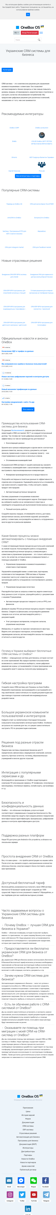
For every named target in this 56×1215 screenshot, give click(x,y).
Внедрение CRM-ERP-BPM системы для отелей (14, 276)
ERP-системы (28, 1130)
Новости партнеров (28, 1162)
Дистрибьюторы (28, 1151)
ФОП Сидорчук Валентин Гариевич (42, 157)
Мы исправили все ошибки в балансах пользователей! (24, 364)
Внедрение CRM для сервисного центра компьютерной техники (41, 276)
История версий (28, 1115)
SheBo (14, 141)
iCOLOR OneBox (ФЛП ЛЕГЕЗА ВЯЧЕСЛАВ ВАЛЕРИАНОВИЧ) (41, 142)
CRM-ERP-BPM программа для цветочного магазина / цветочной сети (14, 324)
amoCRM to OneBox (14, 218)
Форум (28, 1119)
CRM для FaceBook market (42, 247)
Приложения (28, 1108)
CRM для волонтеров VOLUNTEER (42, 204)
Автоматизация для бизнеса (28, 1137)
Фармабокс (42, 231)
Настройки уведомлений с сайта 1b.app (18, 402)
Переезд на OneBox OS (14, 204)
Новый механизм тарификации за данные (19, 389)
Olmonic (14, 157)
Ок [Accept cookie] (28, 14)
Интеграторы (28, 1148)
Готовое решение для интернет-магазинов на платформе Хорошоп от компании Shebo (41, 292)
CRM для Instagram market (14, 247)
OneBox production (41, 128)
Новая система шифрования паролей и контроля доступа (25, 377)
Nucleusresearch (17, 430)
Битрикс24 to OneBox (41, 218)
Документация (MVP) (28, 1144)
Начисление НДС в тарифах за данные (18, 351)
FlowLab (42, 171)
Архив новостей (28, 1166)
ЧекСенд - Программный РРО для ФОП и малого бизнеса (14, 232)
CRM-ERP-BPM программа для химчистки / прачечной (42, 308)
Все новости (28, 409)
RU (16, 33)
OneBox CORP (14, 128)
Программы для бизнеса (28, 1141)
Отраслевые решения (28, 1133)
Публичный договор (28, 1170)
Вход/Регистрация (29, 33)
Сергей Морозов (14, 171)
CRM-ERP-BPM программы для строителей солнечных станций (14, 292)
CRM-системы (28, 1126)
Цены (28, 1111)
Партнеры (28, 1155)
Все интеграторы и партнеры (28, 176)
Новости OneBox (28, 1159)
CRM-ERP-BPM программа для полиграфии (42, 324)
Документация (28, 1122)
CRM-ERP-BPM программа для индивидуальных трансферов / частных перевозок (14, 308)
